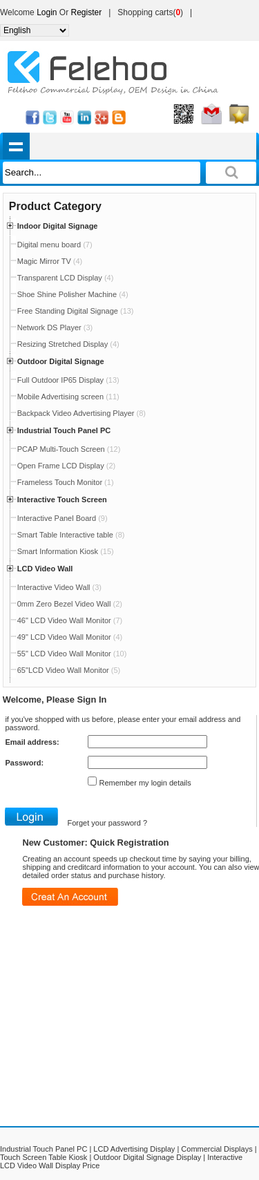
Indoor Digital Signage (57, 226)
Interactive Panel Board (62, 518)
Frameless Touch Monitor (65, 482)
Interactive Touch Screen (62, 499)
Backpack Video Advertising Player (81, 413)
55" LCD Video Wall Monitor (72, 653)
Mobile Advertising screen (68, 396)
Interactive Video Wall (59, 587)
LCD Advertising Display (134, 1149)
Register (86, 12)
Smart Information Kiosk (65, 551)
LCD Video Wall (45, 568)
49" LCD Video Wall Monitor (69, 637)
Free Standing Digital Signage (75, 311)
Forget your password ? (107, 823)
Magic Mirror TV (50, 261)
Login (47, 12)
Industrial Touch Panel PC (64, 430)
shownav (16, 146)
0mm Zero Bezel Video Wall (69, 604)
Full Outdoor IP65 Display (68, 380)
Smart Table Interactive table (71, 535)
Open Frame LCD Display (66, 465)
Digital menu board (55, 244)
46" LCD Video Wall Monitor (69, 620)
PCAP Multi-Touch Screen (69, 449)
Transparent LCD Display (65, 278)
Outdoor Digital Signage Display (147, 1157)
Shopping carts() (150, 12)
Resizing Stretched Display (68, 344)
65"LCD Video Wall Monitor (68, 670)
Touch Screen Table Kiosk (43, 1157)
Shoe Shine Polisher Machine (72, 294)
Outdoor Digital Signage (60, 361)
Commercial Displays (216, 1149)
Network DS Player (55, 327)
